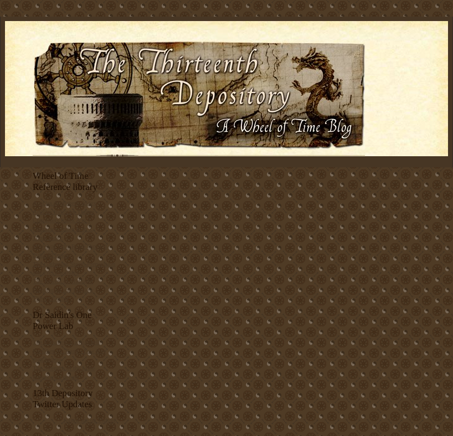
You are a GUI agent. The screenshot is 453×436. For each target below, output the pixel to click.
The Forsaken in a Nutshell (66, 341)
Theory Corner (51, 298)
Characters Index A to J (61, 220)
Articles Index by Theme (63, 211)
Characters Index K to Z (62, 228)
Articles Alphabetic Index (64, 202)
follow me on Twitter (90, 420)
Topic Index (48, 237)
